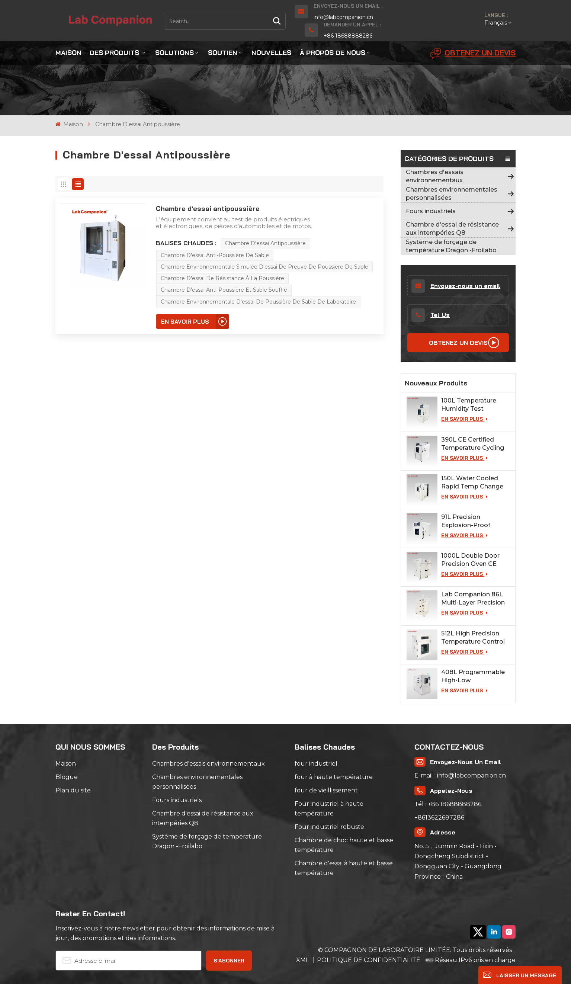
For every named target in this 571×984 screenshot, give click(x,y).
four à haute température (334, 777)
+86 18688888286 (348, 35)
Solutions (174, 52)
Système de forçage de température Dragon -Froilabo (451, 246)
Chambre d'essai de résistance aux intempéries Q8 (452, 228)
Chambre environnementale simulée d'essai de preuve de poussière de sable (264, 266)
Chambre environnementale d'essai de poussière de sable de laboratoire (258, 301)
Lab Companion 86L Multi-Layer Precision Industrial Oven (473, 599)
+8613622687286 (439, 817)
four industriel (316, 763)
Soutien (222, 52)
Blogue (66, 777)
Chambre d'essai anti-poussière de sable (215, 255)
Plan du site (73, 790)
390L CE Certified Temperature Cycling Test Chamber (472, 444)
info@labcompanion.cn (343, 17)
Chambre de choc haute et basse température (344, 845)
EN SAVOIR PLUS (464, 419)
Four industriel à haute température (329, 808)
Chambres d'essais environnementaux (434, 176)
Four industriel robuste (329, 826)
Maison (68, 52)
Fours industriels (431, 211)
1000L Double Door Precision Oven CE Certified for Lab (470, 560)
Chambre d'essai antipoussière (208, 208)
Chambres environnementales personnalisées (451, 193)
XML (303, 960)
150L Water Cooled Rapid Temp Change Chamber (472, 483)
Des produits (115, 52)
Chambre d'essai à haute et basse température (344, 868)
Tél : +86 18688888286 (447, 804)
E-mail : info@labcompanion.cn (460, 775)
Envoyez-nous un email (455, 286)
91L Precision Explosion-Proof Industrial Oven (465, 521)
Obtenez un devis (473, 53)
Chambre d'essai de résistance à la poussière (222, 278)
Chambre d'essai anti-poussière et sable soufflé (224, 289)
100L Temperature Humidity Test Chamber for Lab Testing (468, 405)
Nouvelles (271, 52)
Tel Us (430, 315)
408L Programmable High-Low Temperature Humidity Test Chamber (475, 677)
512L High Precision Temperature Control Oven (473, 638)
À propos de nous (332, 52)
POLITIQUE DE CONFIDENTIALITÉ (368, 960)
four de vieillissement (326, 790)
